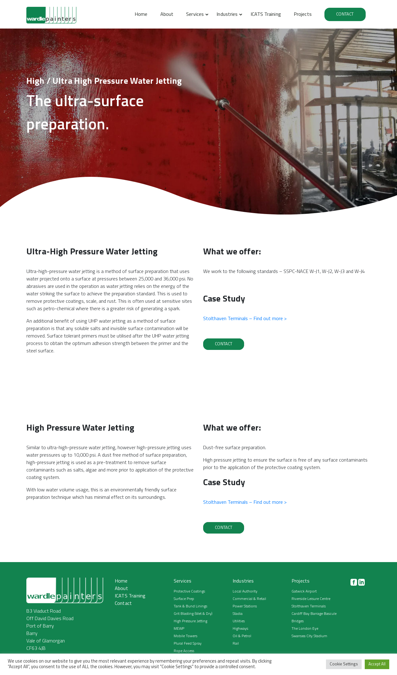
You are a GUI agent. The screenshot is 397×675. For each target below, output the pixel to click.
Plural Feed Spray (188, 644)
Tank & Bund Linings (190, 606)
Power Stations (245, 606)
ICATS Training (266, 14)
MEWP (179, 629)
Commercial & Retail (249, 599)
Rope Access (184, 651)
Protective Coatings (189, 591)
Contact (345, 14)
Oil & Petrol (242, 636)
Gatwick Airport (304, 591)
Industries (227, 14)
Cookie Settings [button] (344, 664)
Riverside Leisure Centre (311, 599)
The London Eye (305, 629)
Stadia (238, 614)
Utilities (239, 621)
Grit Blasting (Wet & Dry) (193, 614)
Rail (236, 644)
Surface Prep (184, 599)
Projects (303, 14)
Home (141, 14)
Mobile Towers (185, 636)
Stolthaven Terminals (309, 606)
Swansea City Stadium (309, 636)
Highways (240, 629)
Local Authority (245, 591)
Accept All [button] (377, 664)
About (166, 14)
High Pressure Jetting (190, 621)
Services (195, 14)
